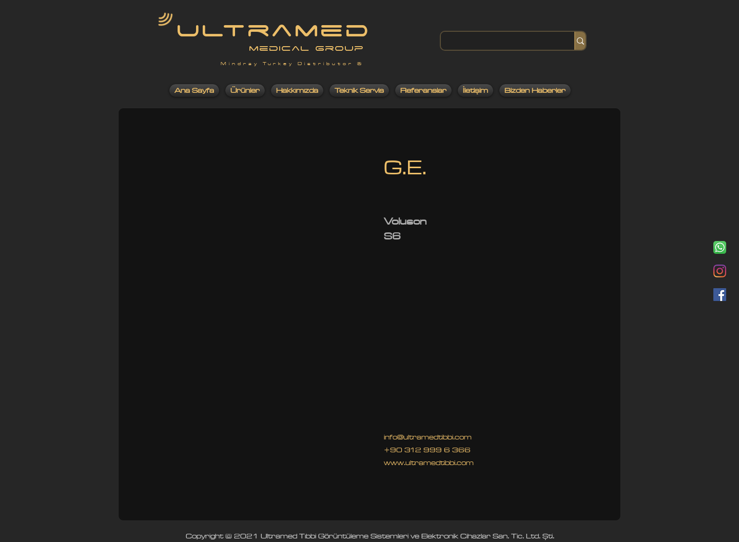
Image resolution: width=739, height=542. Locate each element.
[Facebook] (719, 294)
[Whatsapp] (719, 247)
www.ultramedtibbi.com (429, 462)
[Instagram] (719, 271)
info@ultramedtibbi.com (428, 437)
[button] (251, 325)
